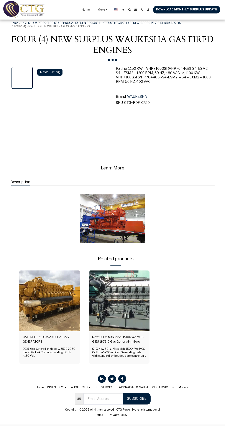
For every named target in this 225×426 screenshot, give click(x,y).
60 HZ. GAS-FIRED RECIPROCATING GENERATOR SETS (144, 23)
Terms (99, 416)
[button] (123, 9)
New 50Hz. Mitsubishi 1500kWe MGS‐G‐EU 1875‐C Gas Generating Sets (118, 340)
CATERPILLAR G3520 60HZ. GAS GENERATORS (46, 340)
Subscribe (136, 400)
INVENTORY (30, 23)
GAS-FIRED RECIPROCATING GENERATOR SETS (73, 23)
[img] (49, 300)
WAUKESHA (137, 96)
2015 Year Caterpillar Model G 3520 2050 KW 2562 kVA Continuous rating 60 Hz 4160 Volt (48, 354)
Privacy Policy (118, 416)
